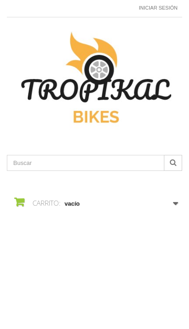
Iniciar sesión (158, 8)
